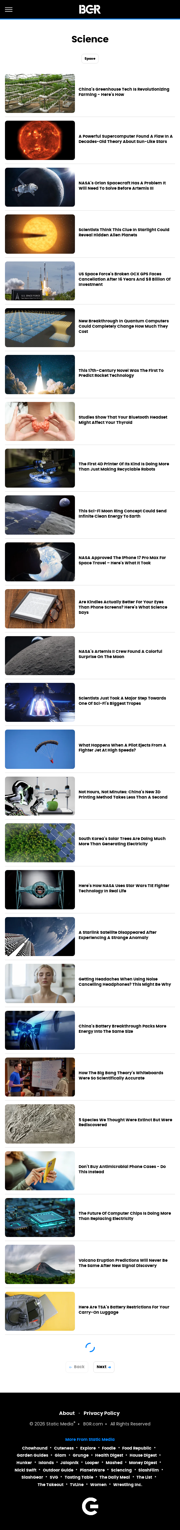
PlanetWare (92, 1470)
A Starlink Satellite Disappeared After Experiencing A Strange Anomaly (118, 935)
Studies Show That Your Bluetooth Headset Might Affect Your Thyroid (123, 420)
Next (101, 1366)
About (67, 1413)
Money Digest (143, 1462)
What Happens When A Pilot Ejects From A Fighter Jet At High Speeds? (122, 748)
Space (90, 58)
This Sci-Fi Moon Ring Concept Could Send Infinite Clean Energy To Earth (123, 514)
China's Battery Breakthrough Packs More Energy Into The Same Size (122, 1029)
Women (98, 1484)
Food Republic (136, 1448)
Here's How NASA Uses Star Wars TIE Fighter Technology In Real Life (124, 888)
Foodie (109, 1448)
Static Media (59, 1424)
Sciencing (121, 1470)
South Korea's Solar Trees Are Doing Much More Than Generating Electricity (122, 841)
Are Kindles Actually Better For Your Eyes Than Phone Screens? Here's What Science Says (123, 607)
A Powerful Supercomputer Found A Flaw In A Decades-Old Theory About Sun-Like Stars (126, 139)
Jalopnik (69, 1462)
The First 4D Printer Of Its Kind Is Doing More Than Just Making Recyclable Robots (124, 467)
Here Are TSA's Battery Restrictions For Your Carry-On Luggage (124, 1310)
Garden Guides (32, 1455)
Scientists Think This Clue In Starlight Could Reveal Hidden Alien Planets (124, 232)
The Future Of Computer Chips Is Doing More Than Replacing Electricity (125, 1216)
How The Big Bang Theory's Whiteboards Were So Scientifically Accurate (121, 1076)
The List (144, 1477)
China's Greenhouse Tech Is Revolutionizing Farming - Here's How (124, 92)
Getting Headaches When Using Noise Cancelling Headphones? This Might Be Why (125, 982)
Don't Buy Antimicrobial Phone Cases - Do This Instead (122, 1169)
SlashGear (32, 1477)
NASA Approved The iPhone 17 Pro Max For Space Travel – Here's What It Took (122, 560)
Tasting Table (79, 1477)
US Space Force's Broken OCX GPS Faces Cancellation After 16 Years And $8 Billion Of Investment (125, 279)
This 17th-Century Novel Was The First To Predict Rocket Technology (121, 373)
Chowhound (35, 1448)
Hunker (24, 1462)
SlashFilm (148, 1470)
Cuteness (64, 1448)
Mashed (114, 1462)
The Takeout (50, 1484)
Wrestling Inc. (127, 1484)
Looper (92, 1462)
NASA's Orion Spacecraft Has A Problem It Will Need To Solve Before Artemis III (122, 186)
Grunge (81, 1455)
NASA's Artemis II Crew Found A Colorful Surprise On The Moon (120, 654)
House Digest (143, 1455)
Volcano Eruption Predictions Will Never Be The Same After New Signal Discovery (123, 1263)
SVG (54, 1477)
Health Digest (109, 1455)
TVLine (77, 1484)
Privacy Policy (102, 1413)
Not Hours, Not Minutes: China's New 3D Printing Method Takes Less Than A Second (123, 795)
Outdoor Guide (58, 1470)
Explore (88, 1448)
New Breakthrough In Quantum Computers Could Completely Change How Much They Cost (124, 326)
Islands (46, 1462)
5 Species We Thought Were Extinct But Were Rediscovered (125, 1123)
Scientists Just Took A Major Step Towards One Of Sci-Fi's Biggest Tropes (122, 701)
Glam (60, 1455)
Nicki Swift (25, 1470)
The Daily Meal (114, 1477)
